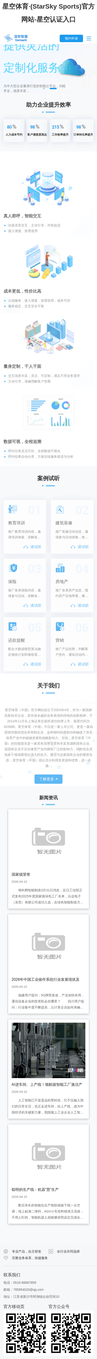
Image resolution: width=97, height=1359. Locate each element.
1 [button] (43, 88)
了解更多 (48, 794)
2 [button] (53, 88)
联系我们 (11, 1275)
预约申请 (71, 38)
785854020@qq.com (28, 1289)
